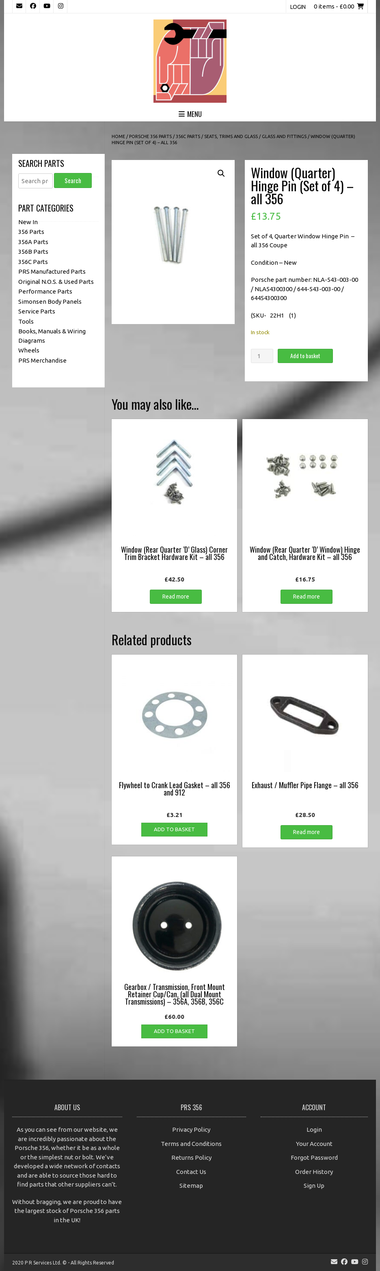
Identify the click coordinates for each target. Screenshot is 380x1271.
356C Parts (188, 136)
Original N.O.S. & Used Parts (56, 281)
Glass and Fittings (284, 136)
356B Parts (33, 251)
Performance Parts (45, 291)
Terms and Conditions (191, 1143)
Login (298, 7)
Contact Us (191, 1171)
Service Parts (36, 311)
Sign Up (314, 1185)
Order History (314, 1171)
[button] (221, 173)
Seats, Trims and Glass (231, 136)
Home (118, 136)
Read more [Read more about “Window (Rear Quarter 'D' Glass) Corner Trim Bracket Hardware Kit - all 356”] (175, 596)
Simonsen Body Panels (50, 301)
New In (28, 221)
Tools (26, 321)
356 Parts (31, 231)
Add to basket (305, 355)
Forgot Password (314, 1157)
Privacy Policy (191, 1129)
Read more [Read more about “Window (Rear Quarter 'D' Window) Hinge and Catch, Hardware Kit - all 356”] (306, 596)
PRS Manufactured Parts (52, 271)
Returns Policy (191, 1157)
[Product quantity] (262, 356)
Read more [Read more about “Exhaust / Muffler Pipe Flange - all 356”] (306, 832)
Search (73, 180)
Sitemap (191, 1185)
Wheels (28, 350)
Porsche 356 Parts (150, 136)
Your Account (314, 1143)
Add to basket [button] (174, 829)
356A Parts (33, 241)
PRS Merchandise (42, 360)
